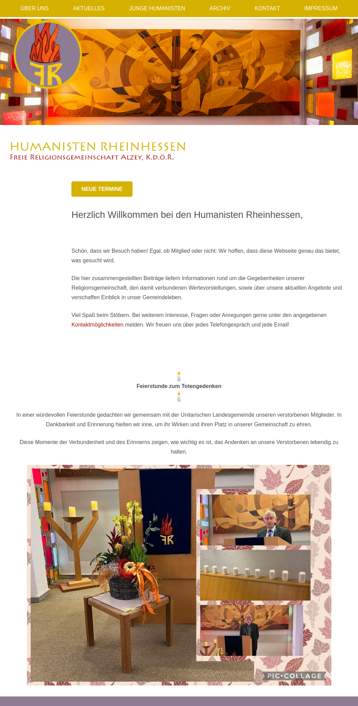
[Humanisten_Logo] (48, 54)
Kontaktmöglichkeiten (97, 325)
